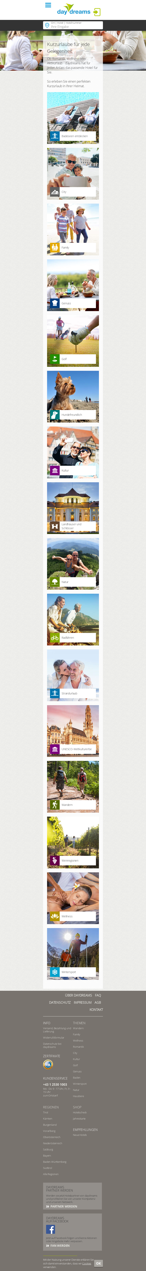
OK (98, 1263)
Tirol (45, 1112)
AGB (98, 1002)
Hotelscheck (80, 1112)
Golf (75, 1065)
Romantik (78, 1046)
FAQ (98, 995)
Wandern (78, 1028)
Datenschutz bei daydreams (52, 1045)
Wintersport (80, 1084)
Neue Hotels (80, 1135)
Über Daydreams (78, 995)
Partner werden (63, 1206)
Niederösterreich (52, 1143)
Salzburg (48, 1149)
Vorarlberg (49, 1131)
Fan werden (60, 1246)
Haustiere (78, 1096)
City (75, 1053)
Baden (76, 1077)
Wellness (78, 1040)
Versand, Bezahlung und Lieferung (57, 1029)
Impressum (83, 1002)
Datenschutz (60, 1002)
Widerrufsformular (53, 1037)
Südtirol (47, 1168)
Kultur (76, 1059)
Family (76, 1034)
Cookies (86, 1263)
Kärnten (47, 1118)
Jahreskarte (79, 1118)
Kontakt (96, 1009)
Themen (79, 1023)
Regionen (51, 1107)
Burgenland (49, 1125)
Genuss (77, 1071)
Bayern (47, 1155)
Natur (76, 1090)
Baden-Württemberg (54, 1162)
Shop (77, 1107)
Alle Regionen (51, 1174)
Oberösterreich (51, 1137)
